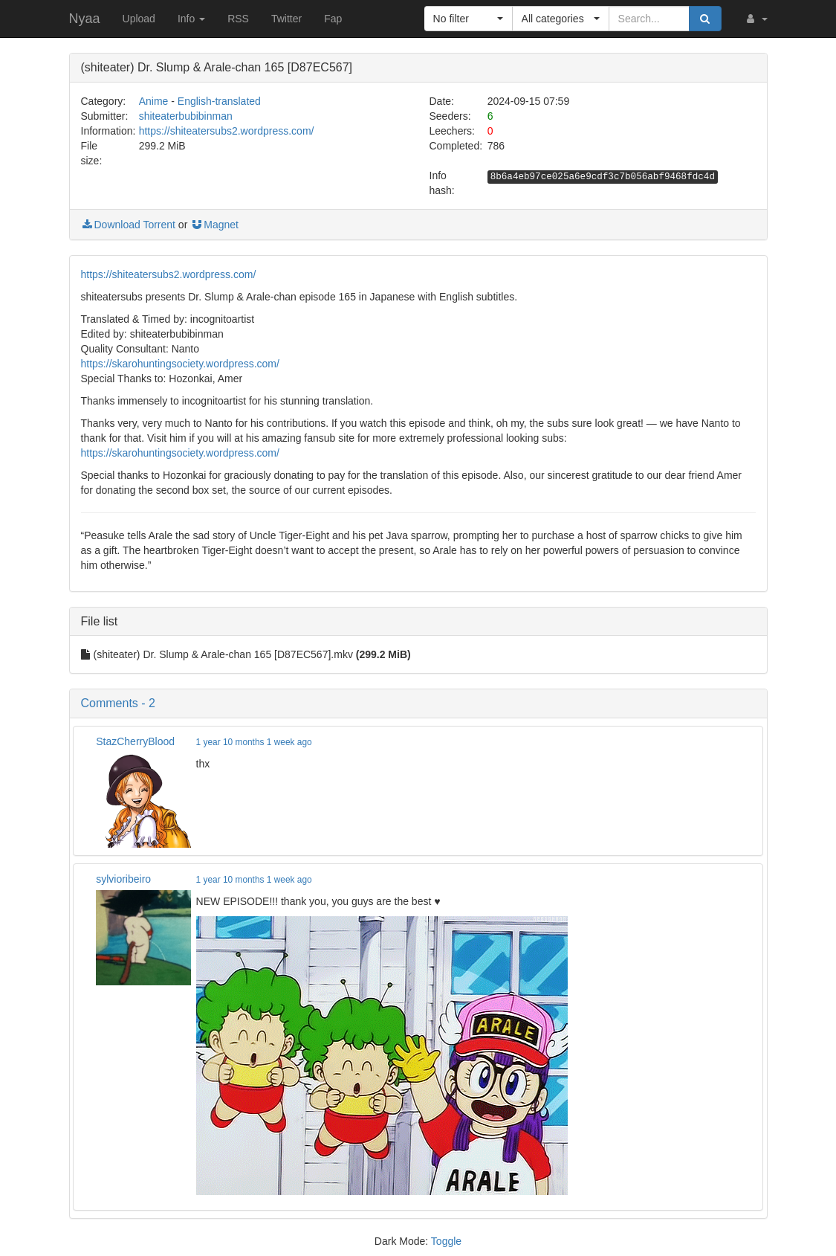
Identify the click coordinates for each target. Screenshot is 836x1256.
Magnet (214, 225)
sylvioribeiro (123, 879)
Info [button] (191, 19)
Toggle (446, 1241)
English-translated (219, 101)
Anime (154, 101)
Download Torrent (128, 225)
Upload (139, 19)
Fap (333, 19)
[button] (756, 18)
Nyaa (84, 18)
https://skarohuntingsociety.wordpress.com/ (180, 364)
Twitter (286, 19)
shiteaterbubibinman (186, 116)
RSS (238, 19)
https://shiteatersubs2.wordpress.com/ (226, 131)
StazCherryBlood (135, 741)
